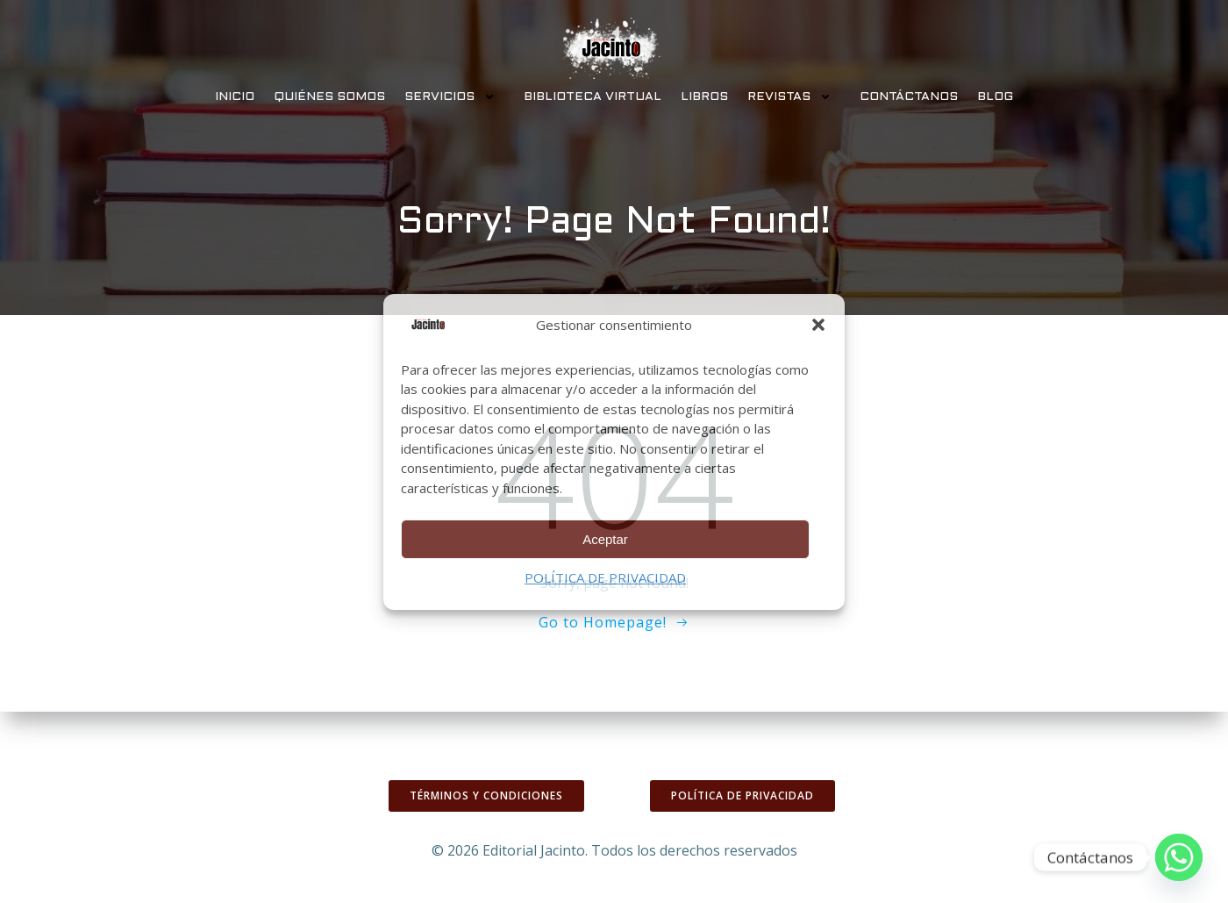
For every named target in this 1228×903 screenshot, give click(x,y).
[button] (818, 324)
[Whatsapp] (1179, 857)
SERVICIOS (454, 97)
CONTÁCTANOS (909, 97)
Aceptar (605, 539)
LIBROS (704, 97)
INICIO (234, 97)
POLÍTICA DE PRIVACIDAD (605, 577)
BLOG (995, 97)
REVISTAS (793, 97)
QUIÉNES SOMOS (329, 97)
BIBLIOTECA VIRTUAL (592, 97)
